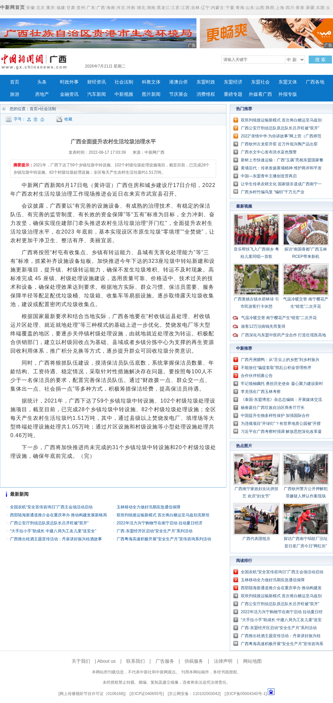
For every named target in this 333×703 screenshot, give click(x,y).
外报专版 (287, 94)
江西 (185, 7)
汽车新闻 (96, 94)
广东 (91, 7)
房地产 (42, 94)
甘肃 (71, 7)
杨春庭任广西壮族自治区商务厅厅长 (273, 407)
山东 (250, 7)
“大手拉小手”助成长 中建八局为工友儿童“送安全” (53, 531)
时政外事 (69, 82)
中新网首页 (12, 7)
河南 (131, 7)
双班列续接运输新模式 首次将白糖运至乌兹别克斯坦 (163, 515)
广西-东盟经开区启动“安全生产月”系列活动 (154, 531)
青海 (240, 7)
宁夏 (230, 7)
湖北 (141, 7)
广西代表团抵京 (256, 538)
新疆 (310, 7)
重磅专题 (233, 94)
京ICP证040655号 (147, 693)
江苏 (175, 7)
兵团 (320, 7)
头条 (42, 82)
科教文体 (151, 82)
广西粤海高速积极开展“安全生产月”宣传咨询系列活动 (164, 539)
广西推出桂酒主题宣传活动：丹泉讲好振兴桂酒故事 (56, 539)
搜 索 (320, 59)
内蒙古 (217, 7)
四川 (290, 7)
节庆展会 (178, 94)
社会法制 (124, 82)
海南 (111, 7)
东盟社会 (260, 82)
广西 (101, 7)
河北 (121, 7)
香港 (300, 7)
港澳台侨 (178, 82)
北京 (40, 7)
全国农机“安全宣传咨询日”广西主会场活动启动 (51, 507)
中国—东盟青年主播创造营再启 (269, 176)
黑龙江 (163, 7)
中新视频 (124, 94)
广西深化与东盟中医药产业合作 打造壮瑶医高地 (283, 335)
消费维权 (205, 94)
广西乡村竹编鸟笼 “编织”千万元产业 (272, 192)
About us (106, 661)
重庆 (50, 7)
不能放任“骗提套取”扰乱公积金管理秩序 (276, 367)
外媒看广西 (260, 94)
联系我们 (135, 661)
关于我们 (81, 661)
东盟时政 (205, 82)
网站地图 (252, 661)
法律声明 (223, 661)
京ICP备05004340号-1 (246, 693)
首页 (14, 82)
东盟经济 (233, 82)
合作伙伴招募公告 (257, 375)
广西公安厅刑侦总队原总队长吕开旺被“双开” (49, 523)
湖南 (151, 7)
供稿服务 (193, 661)
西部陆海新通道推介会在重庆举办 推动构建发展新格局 (58, 515)
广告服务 (165, 661)
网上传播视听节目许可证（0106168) (92, 693)
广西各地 (315, 82)
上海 (280, 7)
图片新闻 (151, 94)
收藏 (68, 119)
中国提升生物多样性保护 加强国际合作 (275, 415)
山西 (260, 7)
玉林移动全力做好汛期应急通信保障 (148, 507)
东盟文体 (287, 82)
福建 (61, 7)
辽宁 (205, 7)
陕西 (270, 7)
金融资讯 (69, 94)
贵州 (81, 7)
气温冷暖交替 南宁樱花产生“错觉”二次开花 (279, 317)
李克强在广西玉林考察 (261, 391)
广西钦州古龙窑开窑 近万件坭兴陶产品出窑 (279, 144)
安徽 (30, 7)
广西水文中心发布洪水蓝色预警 (269, 152)
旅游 (14, 94)
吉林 (195, 7)
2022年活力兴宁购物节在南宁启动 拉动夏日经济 (159, 523)
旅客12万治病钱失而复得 (263, 326)
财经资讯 (96, 82)
